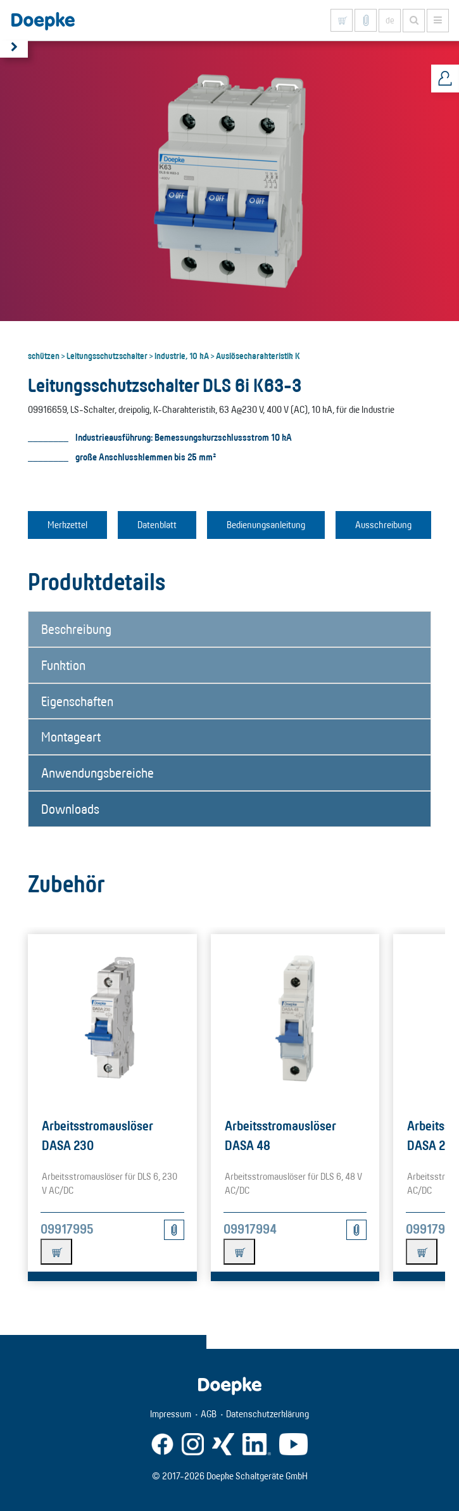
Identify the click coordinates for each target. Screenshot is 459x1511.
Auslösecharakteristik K (258, 355)
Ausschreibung (383, 525)
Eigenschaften (77, 701)
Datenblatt (157, 525)
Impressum (170, 1414)
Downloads (70, 808)
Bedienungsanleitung (266, 525)
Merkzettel (67, 525)
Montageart (71, 736)
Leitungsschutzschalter (107, 355)
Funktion (63, 665)
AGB (209, 1414)
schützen (44, 355)
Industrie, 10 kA (181, 355)
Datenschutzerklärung (267, 1414)
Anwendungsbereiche (97, 772)
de (390, 20)
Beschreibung (76, 629)
